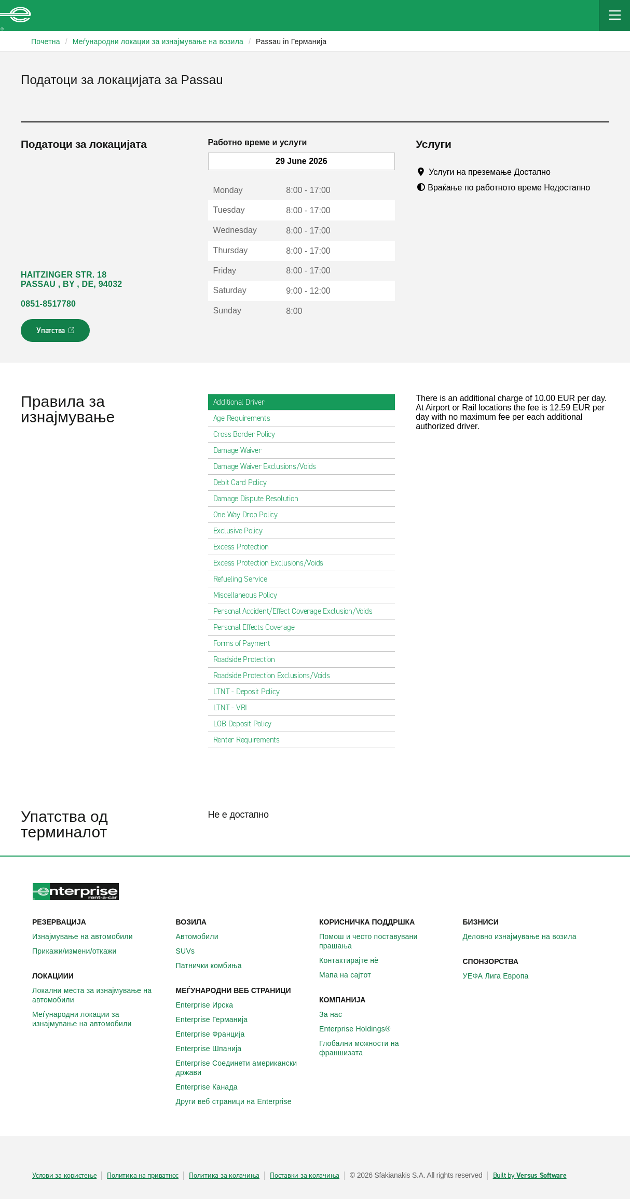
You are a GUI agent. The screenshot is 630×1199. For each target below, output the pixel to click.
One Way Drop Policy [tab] (249, 514)
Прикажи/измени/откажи (80, 951)
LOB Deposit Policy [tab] (246, 724)
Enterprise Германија (217, 1019)
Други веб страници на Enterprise (239, 1101)
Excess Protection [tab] (245, 547)
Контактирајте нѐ (354, 960)
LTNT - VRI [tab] (234, 707)
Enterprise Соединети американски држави (243, 1068)
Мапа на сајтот (350, 975)
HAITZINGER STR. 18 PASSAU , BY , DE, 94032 (71, 279)
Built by (530, 1175)
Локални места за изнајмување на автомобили (100, 995)
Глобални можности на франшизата (387, 1048)
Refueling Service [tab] (244, 579)
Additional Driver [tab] (243, 402)
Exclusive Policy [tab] (242, 531)
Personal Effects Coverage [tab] (258, 627)
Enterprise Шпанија (214, 1048)
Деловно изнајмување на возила (525, 936)
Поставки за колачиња (304, 1175)
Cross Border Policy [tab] (248, 434)
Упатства (56, 333)
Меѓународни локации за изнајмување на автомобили (100, 1019)
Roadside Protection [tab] (248, 659)
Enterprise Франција (216, 1034)
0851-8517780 (48, 303)
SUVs (191, 951)
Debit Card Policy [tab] (244, 482)
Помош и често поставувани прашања (387, 941)
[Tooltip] (560, 172)
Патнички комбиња (214, 965)
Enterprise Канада (212, 1087)
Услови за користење (64, 1175)
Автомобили (203, 936)
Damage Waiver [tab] (241, 450)
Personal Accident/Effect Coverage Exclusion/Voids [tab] (297, 611)
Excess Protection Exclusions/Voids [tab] (272, 563)
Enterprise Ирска (210, 1005)
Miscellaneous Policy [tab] (249, 595)
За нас (336, 1014)
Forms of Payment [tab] (246, 643)
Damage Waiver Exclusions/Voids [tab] (269, 466)
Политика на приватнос (143, 1175)
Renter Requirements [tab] (250, 740)
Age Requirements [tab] (246, 418)
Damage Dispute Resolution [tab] (260, 498)
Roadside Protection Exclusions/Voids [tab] (275, 675)
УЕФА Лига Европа (501, 976)
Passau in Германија (291, 41)
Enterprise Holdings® (360, 1029)
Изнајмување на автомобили (88, 936)
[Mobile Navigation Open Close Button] (614, 15)
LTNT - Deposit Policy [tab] (250, 691)
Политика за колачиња (224, 1175)
